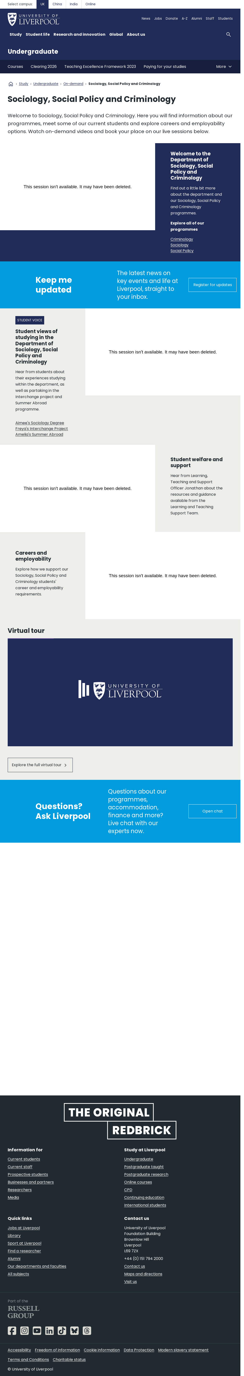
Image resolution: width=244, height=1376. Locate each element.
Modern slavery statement (183, 1350)
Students (225, 18)
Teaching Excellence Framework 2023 (100, 66)
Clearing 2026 (44, 66)
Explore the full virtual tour (36, 765)
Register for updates (212, 285)
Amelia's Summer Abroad (39, 434)
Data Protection (139, 1350)
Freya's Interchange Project (41, 428)
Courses (15, 66)
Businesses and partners (31, 1182)
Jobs (158, 18)
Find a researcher (24, 1251)
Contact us (134, 1266)
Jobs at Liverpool (24, 1228)
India (74, 4)
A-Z (185, 18)
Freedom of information (57, 1350)
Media (13, 1197)
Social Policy (182, 250)
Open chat (212, 811)
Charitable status (69, 1359)
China (57, 4)
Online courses (138, 1182)
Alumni (196, 18)
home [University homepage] (11, 84)
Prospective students (28, 1174)
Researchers (20, 1190)
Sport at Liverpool (24, 1243)
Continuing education (144, 1197)
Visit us (130, 1281)
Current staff (20, 1167)
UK (43, 4)
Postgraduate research (146, 1174)
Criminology (182, 239)
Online (90, 4)
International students (145, 1205)
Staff (210, 18)
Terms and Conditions (28, 1359)
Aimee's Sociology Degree (39, 422)
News (146, 18)
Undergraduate (33, 51)
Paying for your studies (165, 66)
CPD (128, 1190)
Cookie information (102, 1350)
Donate (172, 18)
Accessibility (19, 1350)
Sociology (180, 245)
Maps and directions (143, 1274)
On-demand (73, 84)
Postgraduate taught (144, 1167)
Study (23, 84)
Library (14, 1235)
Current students (24, 1159)
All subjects (18, 1274)
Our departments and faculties (37, 1266)
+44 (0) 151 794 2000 (143, 1258)
